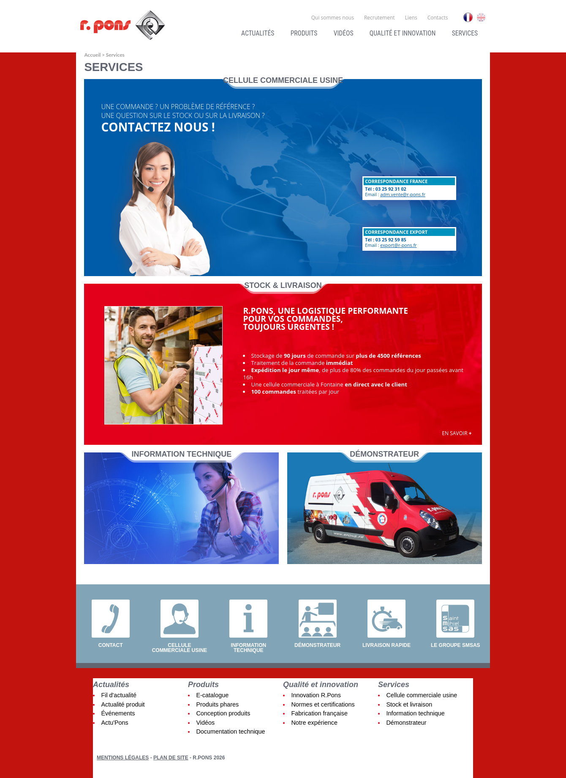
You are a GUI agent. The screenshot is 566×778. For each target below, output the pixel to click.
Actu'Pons (114, 722)
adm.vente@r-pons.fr (402, 194)
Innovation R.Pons (316, 695)
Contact (110, 645)
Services (465, 33)
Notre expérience (314, 722)
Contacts (437, 17)
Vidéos (344, 33)
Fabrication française (319, 713)
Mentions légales (123, 758)
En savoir (456, 433)
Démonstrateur (317, 645)
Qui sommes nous (332, 17)
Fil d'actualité (118, 695)
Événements (118, 713)
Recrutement (379, 17)
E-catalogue (212, 695)
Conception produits (223, 713)
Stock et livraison (409, 704)
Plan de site (170, 758)
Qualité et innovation (402, 33)
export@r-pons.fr (398, 245)
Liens (411, 17)
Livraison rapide (386, 645)
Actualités (257, 33)
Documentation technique (230, 731)
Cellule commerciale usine (179, 647)
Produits (304, 33)
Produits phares (217, 704)
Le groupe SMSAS (455, 645)
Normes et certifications (322, 704)
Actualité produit (122, 704)
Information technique (248, 647)
